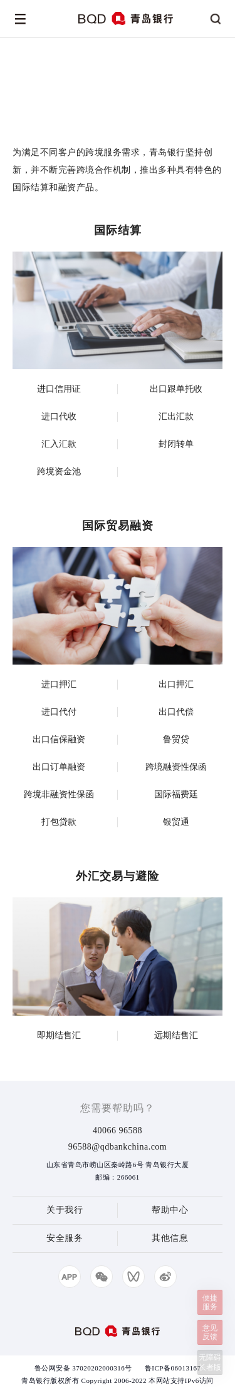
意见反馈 (209, 1332)
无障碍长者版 (210, 1362)
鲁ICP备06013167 (173, 1368)
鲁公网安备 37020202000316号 (83, 1368)
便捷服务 (209, 1302)
